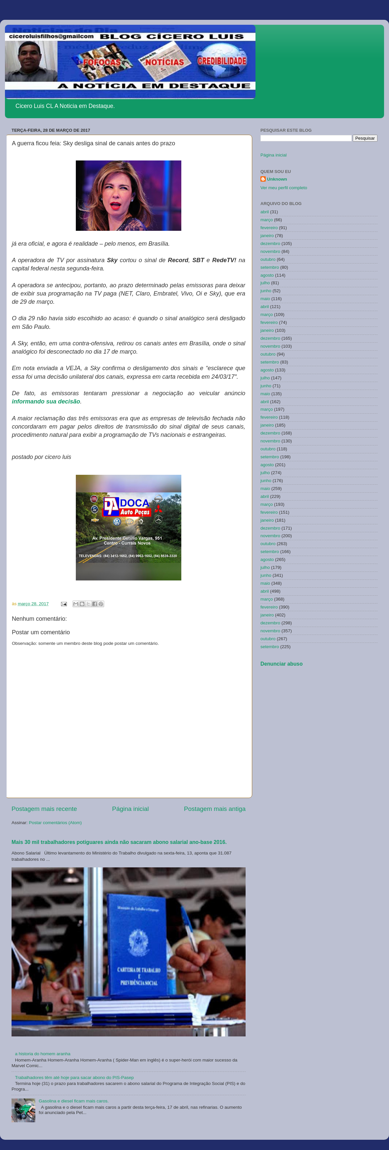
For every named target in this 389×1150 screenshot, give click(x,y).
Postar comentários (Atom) (55, 822)
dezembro (270, 243)
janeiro (267, 235)
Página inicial (130, 808)
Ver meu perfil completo (283, 187)
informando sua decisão (46, 401)
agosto (267, 275)
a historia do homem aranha (42, 1053)
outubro (268, 259)
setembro (269, 267)
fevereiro (269, 227)
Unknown (277, 179)
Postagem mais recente (44, 808)
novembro (270, 251)
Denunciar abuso (281, 664)
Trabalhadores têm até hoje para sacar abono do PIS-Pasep (74, 1077)
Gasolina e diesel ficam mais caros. (73, 1100)
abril (264, 211)
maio (265, 298)
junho (265, 290)
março (266, 219)
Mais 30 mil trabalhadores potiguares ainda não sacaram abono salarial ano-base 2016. (119, 842)
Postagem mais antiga (215, 808)
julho (265, 282)
